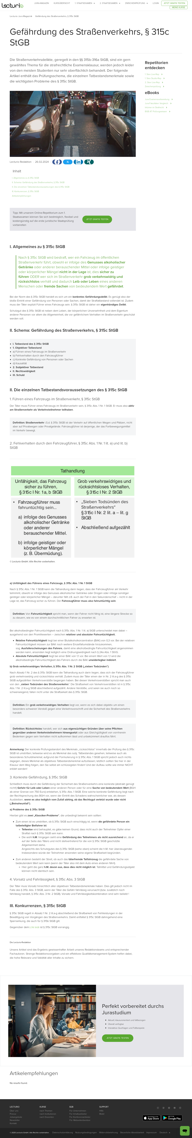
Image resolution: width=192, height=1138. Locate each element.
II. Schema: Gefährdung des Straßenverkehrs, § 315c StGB (38, 182)
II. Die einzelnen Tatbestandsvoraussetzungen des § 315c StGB (40, 187)
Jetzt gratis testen (174, 3)
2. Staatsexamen (110, 3)
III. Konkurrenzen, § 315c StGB (25, 191)
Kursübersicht (62, 3)
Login (156, 3)
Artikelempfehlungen (21, 196)
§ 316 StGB (34, 927)
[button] (33, 16)
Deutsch (165, 1132)
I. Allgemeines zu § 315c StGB (25, 178)
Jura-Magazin (41, 3)
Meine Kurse (178, 7)
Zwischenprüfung (136, 3)
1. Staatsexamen (85, 3)
